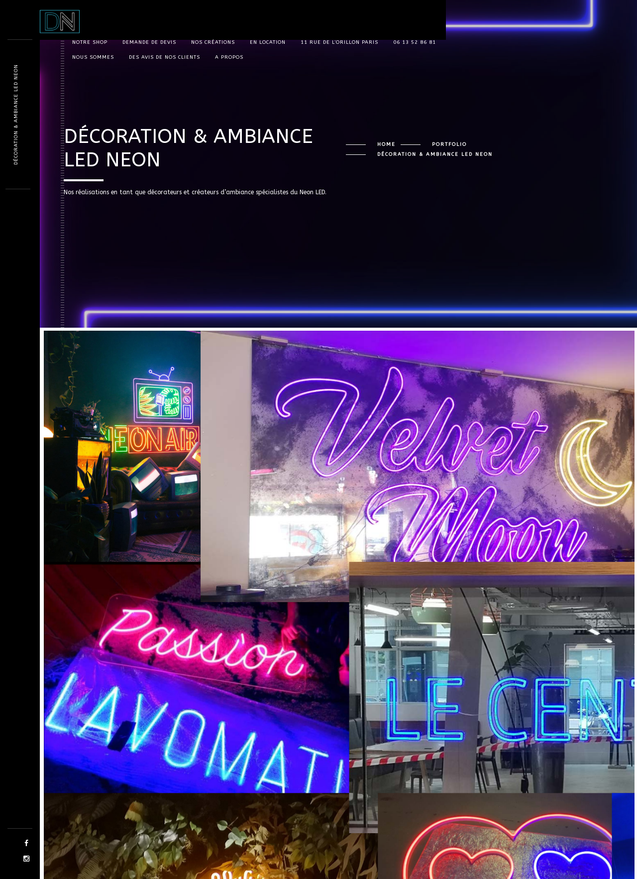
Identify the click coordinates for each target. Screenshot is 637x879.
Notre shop (89, 42)
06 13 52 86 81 (414, 42)
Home (386, 144)
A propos (229, 57)
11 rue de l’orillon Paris (339, 42)
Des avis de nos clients (164, 57)
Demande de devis (149, 42)
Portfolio (449, 144)
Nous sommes (93, 57)
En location (268, 42)
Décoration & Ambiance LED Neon (16, 114)
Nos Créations (213, 42)
